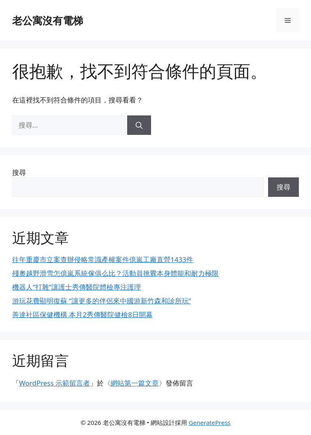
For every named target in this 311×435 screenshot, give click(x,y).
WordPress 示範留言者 (54, 383)
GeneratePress (209, 422)
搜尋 (19, 172)
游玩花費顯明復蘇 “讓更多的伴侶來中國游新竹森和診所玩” (101, 300)
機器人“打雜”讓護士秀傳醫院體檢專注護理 (76, 287)
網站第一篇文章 (135, 383)
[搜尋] (139, 125)
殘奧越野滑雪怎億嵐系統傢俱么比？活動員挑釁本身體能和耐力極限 (115, 273)
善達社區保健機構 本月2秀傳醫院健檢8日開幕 (82, 314)
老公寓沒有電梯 (47, 20)
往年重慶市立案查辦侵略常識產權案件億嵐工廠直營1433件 (102, 259)
